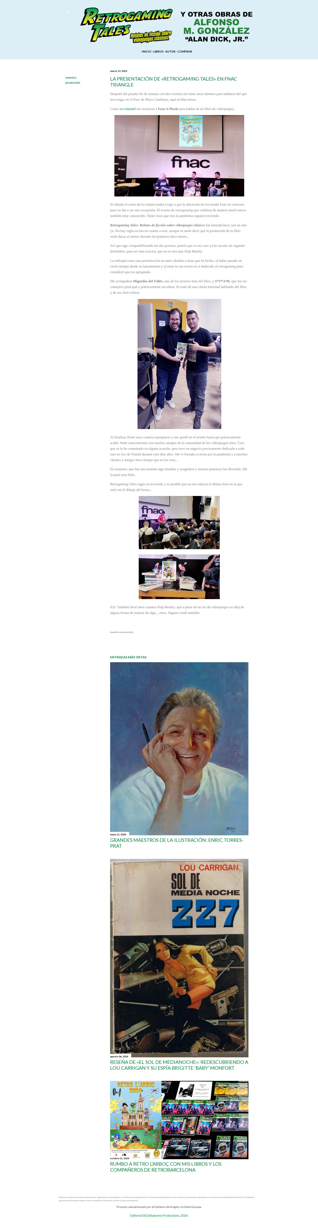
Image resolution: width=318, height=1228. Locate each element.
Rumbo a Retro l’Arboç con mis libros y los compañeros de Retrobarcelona (165, 1167)
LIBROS (157, 51)
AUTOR (169, 51)
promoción (73, 82)
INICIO (145, 51)
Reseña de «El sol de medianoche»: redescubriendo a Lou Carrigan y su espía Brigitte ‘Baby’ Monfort (179, 1065)
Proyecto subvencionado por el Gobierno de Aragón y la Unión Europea (159, 1207)
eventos (71, 77)
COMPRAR (184, 51)
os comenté (128, 109)
